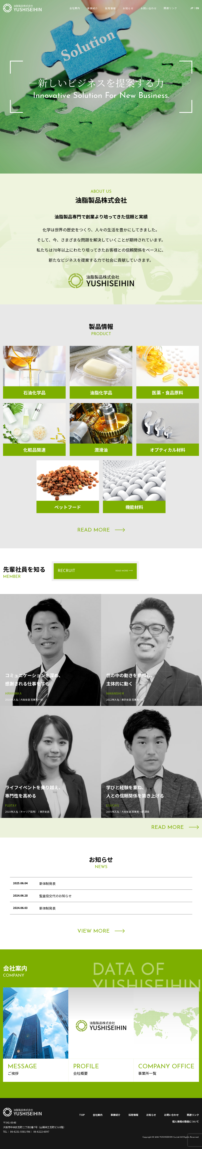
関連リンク (193, 1114)
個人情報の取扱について (185, 1121)
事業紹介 (92, 8)
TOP (82, 1114)
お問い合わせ (149, 8)
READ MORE (101, 530)
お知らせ (128, 8)
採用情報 (110, 8)
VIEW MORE (101, 931)
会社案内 (98, 1114)
